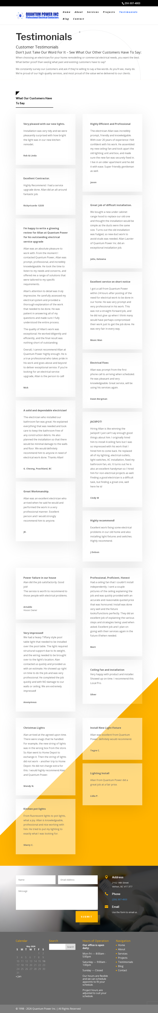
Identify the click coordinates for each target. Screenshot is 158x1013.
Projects (109, 12)
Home (67, 12)
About (79, 12)
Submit (87, 916)
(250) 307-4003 (119, 899)
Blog (66, 19)
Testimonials (128, 12)
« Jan (18, 976)
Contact (78, 19)
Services (93, 12)
